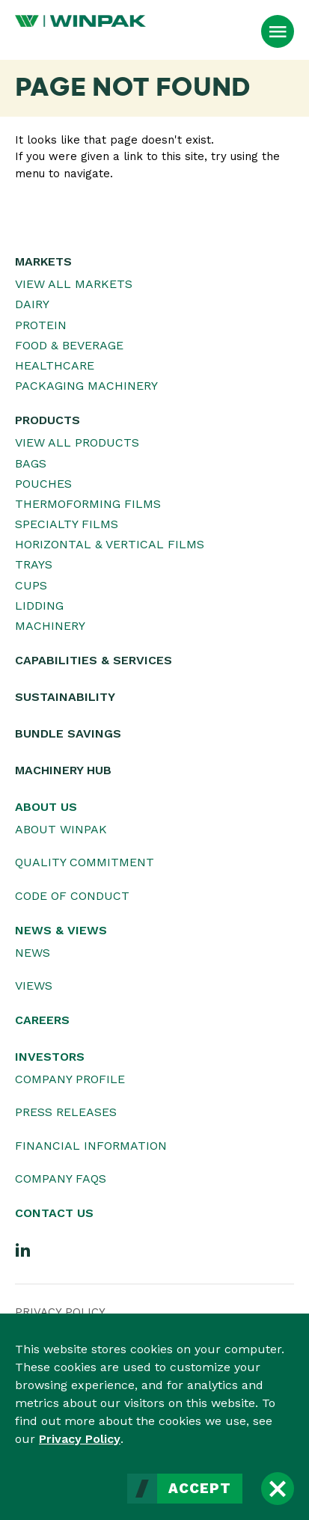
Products (47, 420)
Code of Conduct (72, 896)
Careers (42, 1020)
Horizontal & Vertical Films (109, 544)
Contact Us (54, 1213)
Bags (30, 463)
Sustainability (65, 697)
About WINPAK (61, 829)
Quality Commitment (84, 862)
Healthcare (54, 365)
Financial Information (91, 1146)
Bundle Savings (68, 733)
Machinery (50, 626)
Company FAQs (60, 1178)
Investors (50, 1056)
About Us (46, 807)
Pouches (43, 483)
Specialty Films (66, 524)
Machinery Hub (63, 770)
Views (33, 985)
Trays (33, 564)
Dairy (32, 304)
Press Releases (66, 1112)
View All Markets (73, 284)
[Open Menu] (277, 31)
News (32, 953)
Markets (43, 261)
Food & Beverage (69, 345)
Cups (31, 585)
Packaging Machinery (86, 386)
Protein (41, 325)
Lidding (39, 605)
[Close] (277, 1488)
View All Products (77, 442)
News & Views (61, 930)
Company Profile (70, 1079)
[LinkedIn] (23, 1249)
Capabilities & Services (93, 660)
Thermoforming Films (88, 504)
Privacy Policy (79, 1439)
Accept (199, 1488)
